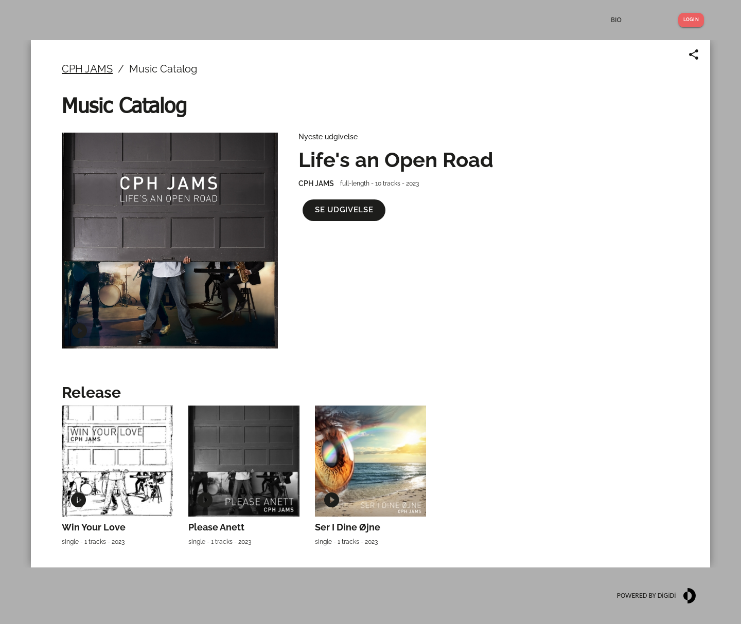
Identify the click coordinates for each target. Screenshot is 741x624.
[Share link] (693, 54)
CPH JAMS (87, 69)
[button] (344, 210)
